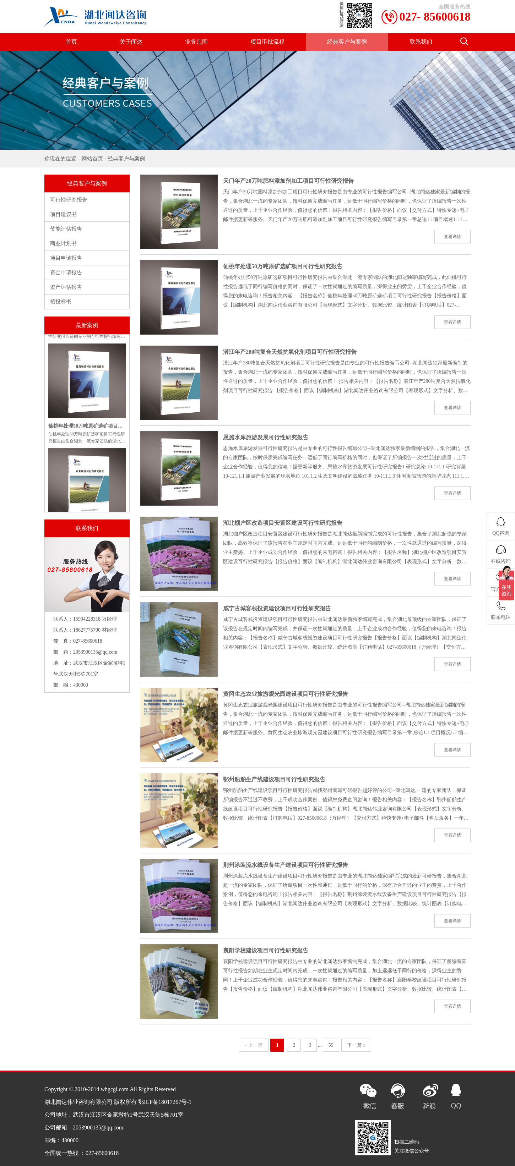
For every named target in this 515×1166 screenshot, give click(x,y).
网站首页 (92, 158)
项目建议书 (63, 214)
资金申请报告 (66, 272)
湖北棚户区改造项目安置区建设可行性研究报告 (282, 523)
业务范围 (196, 42)
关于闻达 (131, 42)
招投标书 (60, 301)
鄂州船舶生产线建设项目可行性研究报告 (274, 779)
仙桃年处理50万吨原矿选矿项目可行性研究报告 (282, 266)
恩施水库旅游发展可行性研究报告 (265, 437)
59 (331, 1045)
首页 (71, 42)
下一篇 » (356, 1045)
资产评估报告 (66, 287)
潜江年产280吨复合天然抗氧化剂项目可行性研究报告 (290, 352)
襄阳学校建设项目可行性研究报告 (265, 950)
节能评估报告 (66, 229)
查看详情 (452, 236)
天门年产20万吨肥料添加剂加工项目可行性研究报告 (288, 181)
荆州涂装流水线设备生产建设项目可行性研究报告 (285, 865)
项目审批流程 (267, 42)
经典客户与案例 (347, 42)
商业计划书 (63, 243)
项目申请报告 (66, 258)
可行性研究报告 (68, 200)
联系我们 (421, 42)
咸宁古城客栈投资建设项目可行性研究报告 (277, 608)
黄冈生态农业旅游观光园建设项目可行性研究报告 (285, 694)
